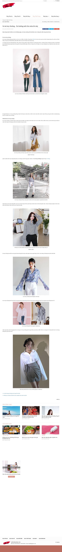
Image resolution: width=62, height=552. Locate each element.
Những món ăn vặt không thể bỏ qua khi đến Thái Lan (12, 0)
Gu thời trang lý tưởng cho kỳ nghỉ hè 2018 (11, 420)
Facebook (45, 29)
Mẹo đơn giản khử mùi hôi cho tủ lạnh (11, 481)
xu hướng (48, 158)
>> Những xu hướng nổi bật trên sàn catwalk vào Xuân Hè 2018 (15, 395)
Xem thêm (11, 483)
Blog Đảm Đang (55, 16)
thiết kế (33, 39)
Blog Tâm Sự (9, 16)
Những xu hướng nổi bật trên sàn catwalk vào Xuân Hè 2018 (29, 420)
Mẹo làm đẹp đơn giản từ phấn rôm (49, 444)
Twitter (51, 29)
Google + (56, 29)
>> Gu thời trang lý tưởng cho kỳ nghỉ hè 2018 (11, 393)
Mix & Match (50, 21)
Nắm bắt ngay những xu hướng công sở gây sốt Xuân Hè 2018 (50, 420)
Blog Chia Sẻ (18, 16)
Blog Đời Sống (27, 16)
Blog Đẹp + (46, 16)
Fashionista (56, 21)
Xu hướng (44, 21)
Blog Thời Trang (37, 16)
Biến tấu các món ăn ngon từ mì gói (30, 444)
